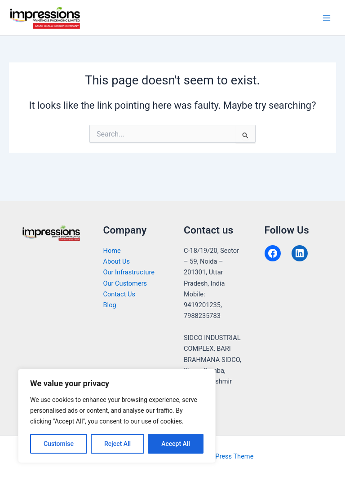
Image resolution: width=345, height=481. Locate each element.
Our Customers (125, 283)
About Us (116, 261)
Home (112, 251)
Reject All (117, 443)
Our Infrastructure (129, 272)
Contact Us (119, 294)
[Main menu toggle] (326, 18)
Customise (59, 443)
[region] (117, 416)
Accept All (175, 443)
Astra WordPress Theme (218, 456)
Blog (109, 305)
